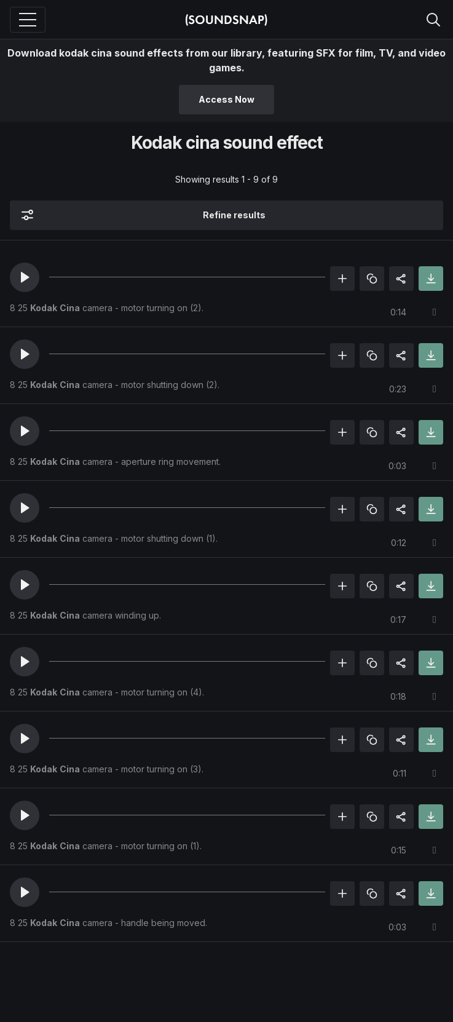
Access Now (226, 99)
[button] (24, 277)
